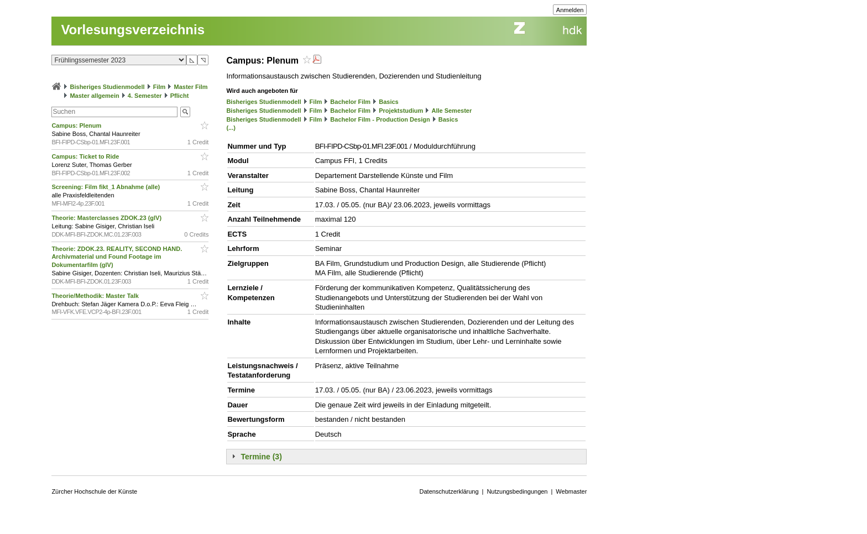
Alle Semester (451, 110)
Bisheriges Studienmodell (107, 86)
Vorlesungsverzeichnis (133, 29)
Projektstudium (401, 110)
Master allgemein (94, 95)
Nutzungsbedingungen (517, 491)
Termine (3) (261, 456)
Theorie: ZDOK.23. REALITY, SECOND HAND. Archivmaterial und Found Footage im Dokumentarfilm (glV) (116, 257)
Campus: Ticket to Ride (86, 156)
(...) (231, 127)
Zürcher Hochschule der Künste (94, 491)
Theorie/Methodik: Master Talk (95, 295)
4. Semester (145, 95)
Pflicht (179, 95)
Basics (388, 101)
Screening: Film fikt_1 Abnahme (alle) (106, 187)
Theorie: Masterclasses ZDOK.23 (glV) (107, 217)
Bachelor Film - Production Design (380, 119)
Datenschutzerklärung (449, 491)
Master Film (190, 86)
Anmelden (570, 10)
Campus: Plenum (77, 125)
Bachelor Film (350, 101)
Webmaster (571, 491)
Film (159, 86)
